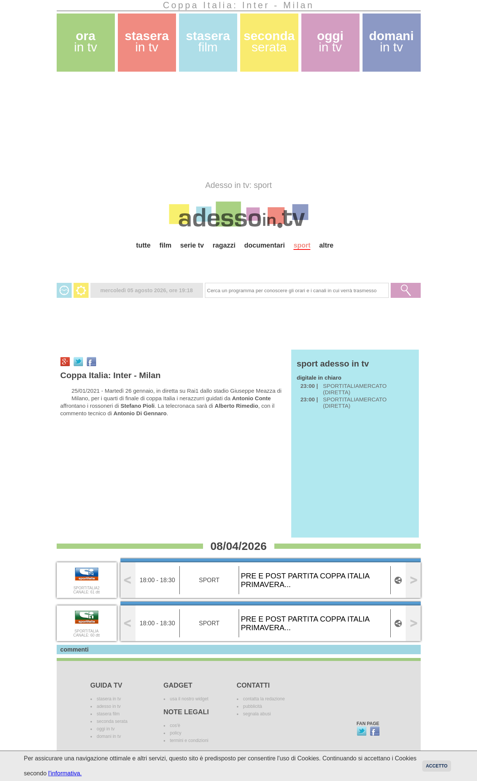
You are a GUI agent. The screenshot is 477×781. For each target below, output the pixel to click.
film (166, 245)
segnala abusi (257, 713)
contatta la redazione (264, 698)
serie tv (192, 245)
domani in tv (109, 736)
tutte (143, 245)
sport (301, 245)
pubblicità (252, 706)
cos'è (175, 725)
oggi (330, 41)
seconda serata (112, 721)
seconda (269, 41)
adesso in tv (109, 706)
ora (85, 41)
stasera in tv (109, 698)
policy (176, 733)
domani (391, 41)
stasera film (108, 713)
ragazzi (223, 245)
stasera (147, 41)
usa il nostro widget (189, 698)
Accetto (437, 766)
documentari (264, 245)
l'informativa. (64, 773)
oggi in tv (106, 728)
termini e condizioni (189, 740)
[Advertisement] (239, 126)
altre (326, 245)
